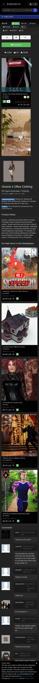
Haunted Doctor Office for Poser (14, 347)
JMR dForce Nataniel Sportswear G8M (16, 514)
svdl (10, 194)
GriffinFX (6, 293)
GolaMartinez (8, 460)
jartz (16, 653)
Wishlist (16, 27)
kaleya (6, 404)
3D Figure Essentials (11, 191)
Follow (16, 23)
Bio (23, 27)
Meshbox (7, 349)
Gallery (33, 23)
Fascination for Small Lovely (12, 402)
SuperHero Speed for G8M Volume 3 (15, 291)
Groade (17, 618)
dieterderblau (19, 602)
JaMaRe (6, 515)
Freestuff (6, 27)
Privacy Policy (29, 678)
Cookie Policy (14, 678)
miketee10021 (19, 584)
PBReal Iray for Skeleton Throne (14, 458)
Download (16, 45)
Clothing (25, 191)
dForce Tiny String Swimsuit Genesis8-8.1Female (20, 94)
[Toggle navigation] (3, 4)
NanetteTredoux (20, 637)
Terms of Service (26, 676)
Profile (24, 23)
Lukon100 (18, 546)
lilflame (7, 98)
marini (17, 532)
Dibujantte (18, 570)
